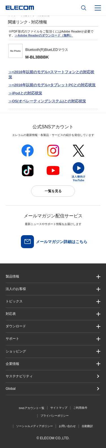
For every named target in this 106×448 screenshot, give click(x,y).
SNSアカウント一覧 (31, 408)
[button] (53, 301)
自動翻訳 (87, 426)
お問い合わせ (67, 426)
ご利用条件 (80, 407)
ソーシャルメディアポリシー (34, 426)
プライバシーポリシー (54, 415)
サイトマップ (58, 407)
